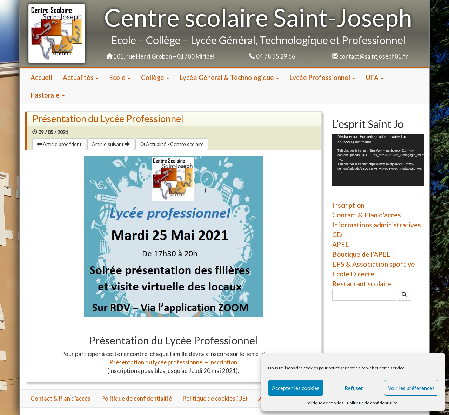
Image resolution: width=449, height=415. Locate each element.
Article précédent (59, 144)
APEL (340, 244)
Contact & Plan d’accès (366, 215)
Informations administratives (376, 225)
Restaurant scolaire (362, 284)
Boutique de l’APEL (361, 254)
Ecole (119, 77)
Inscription (348, 205)
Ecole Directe (353, 274)
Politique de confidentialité (372, 403)
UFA (374, 77)
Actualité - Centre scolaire (172, 144)
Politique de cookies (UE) (214, 398)
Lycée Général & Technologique (229, 77)
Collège (155, 77)
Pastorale (48, 95)
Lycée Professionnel (322, 77)
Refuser (353, 388)
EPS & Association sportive (373, 264)
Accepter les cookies (296, 388)
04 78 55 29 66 (275, 56)
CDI (338, 234)
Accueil (41, 77)
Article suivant (111, 144)
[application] (378, 159)
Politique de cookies (324, 403)
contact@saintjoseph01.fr (373, 56)
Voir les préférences (411, 388)
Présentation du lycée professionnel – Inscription (173, 362)
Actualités (81, 77)
